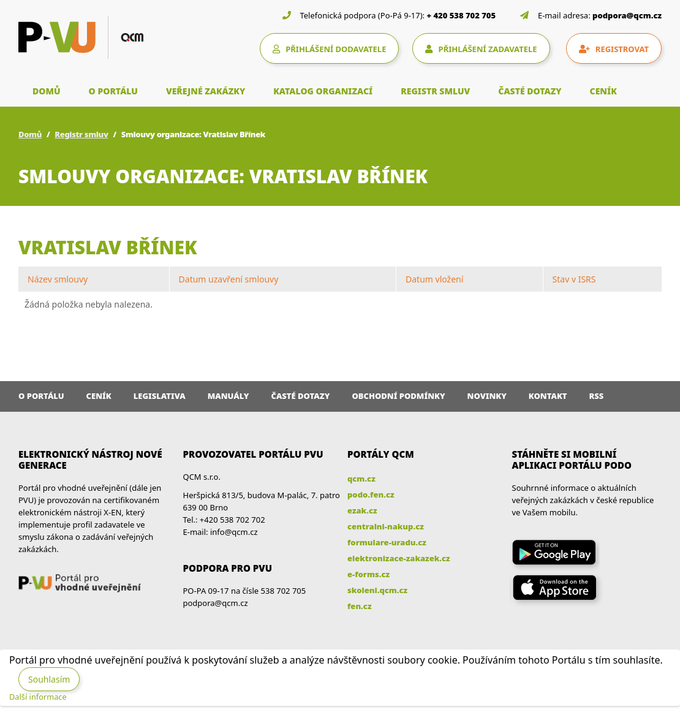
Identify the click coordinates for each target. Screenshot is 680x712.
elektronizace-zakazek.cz (398, 558)
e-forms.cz (368, 574)
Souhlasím (49, 679)
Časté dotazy (300, 395)
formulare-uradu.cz (386, 542)
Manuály (228, 395)
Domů (30, 134)
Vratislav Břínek (107, 247)
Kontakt (548, 395)
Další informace (38, 696)
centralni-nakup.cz (385, 526)
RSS (596, 395)
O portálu (41, 395)
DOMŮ (46, 91)
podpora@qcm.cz (627, 15)
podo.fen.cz (371, 494)
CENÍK (603, 91)
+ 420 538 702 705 (461, 15)
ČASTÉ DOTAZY (529, 91)
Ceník (98, 395)
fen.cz (359, 606)
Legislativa (160, 395)
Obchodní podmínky (398, 395)
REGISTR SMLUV (435, 91)
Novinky (487, 395)
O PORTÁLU (113, 91)
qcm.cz (361, 478)
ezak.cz (362, 510)
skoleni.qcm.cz (377, 590)
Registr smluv (81, 134)
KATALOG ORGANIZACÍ (322, 91)
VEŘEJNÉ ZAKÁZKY (205, 91)
